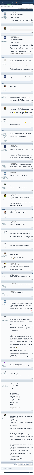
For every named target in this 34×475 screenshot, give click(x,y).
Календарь (16, 4)
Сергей (3, 130)
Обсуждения (9, 4)
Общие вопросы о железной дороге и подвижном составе (7, 6)
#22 (32, 273)
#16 (32, 209)
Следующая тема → (31, 464)
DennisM (3, 83)
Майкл (3, 11)
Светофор (3, 144)
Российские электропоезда (3, 4)
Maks (2, 273)
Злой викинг (3, 209)
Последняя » (8, 8)
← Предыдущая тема (15, 464)
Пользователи (13, 4)
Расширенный (33, 4)
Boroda (3, 93)
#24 (32, 290)
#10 (32, 130)
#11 (32, 144)
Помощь (31, 2)
